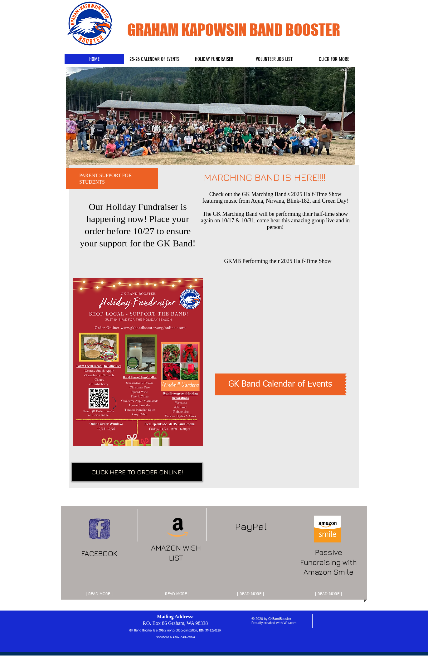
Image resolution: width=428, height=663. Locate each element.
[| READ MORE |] (99, 594)
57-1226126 (213, 630)
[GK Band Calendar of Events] (280, 384)
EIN (202, 630)
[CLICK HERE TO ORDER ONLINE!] (137, 472)
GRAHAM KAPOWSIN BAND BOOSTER (233, 30)
